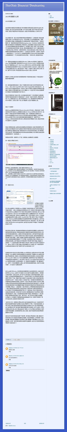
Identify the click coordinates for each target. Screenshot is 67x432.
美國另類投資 (53, 152)
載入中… (50, 197)
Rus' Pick (51, 162)
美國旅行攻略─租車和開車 (55, 193)
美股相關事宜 (53, 151)
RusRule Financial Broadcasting (25, 5)
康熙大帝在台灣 (53, 178)
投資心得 (52, 149)
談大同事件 (52, 188)
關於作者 (52, 17)
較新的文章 (8, 423)
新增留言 (8, 370)
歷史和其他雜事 (53, 156)
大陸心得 (52, 139)
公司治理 (52, 143)
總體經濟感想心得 (53, 157)
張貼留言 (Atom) (12, 425)
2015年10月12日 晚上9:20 (18, 363)
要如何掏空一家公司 (54, 173)
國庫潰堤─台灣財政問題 (55, 154)
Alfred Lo (11, 355)
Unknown (11, 347)
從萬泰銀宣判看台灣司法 (55, 176)
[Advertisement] (25, 412)
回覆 (10, 351)
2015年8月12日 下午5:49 (18, 347)
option (51, 161)
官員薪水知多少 (53, 191)
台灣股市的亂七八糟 (54, 144)
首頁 (25, 423)
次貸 (51, 146)
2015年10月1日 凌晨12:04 (18, 355)
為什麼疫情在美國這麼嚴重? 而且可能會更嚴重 (55, 182)
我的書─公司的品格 (54, 147)
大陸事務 (52, 141)
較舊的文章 (41, 423)
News (51, 159)
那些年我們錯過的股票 (54, 168)
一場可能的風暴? (53, 171)
